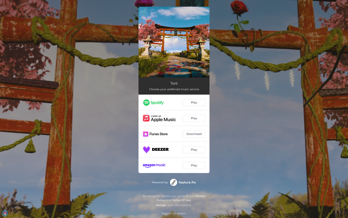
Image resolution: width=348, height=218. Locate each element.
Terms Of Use (181, 200)
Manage (161, 205)
